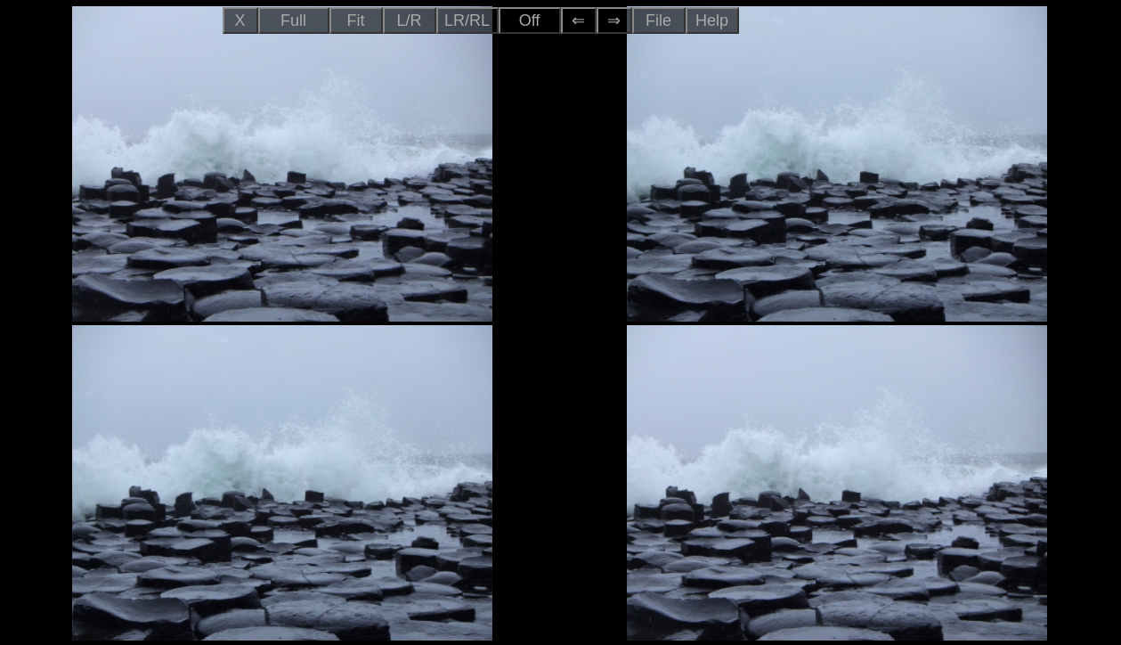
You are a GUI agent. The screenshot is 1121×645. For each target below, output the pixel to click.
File (658, 20)
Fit (356, 20)
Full (293, 20)
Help (711, 20)
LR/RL (467, 20)
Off (529, 20)
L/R (408, 20)
